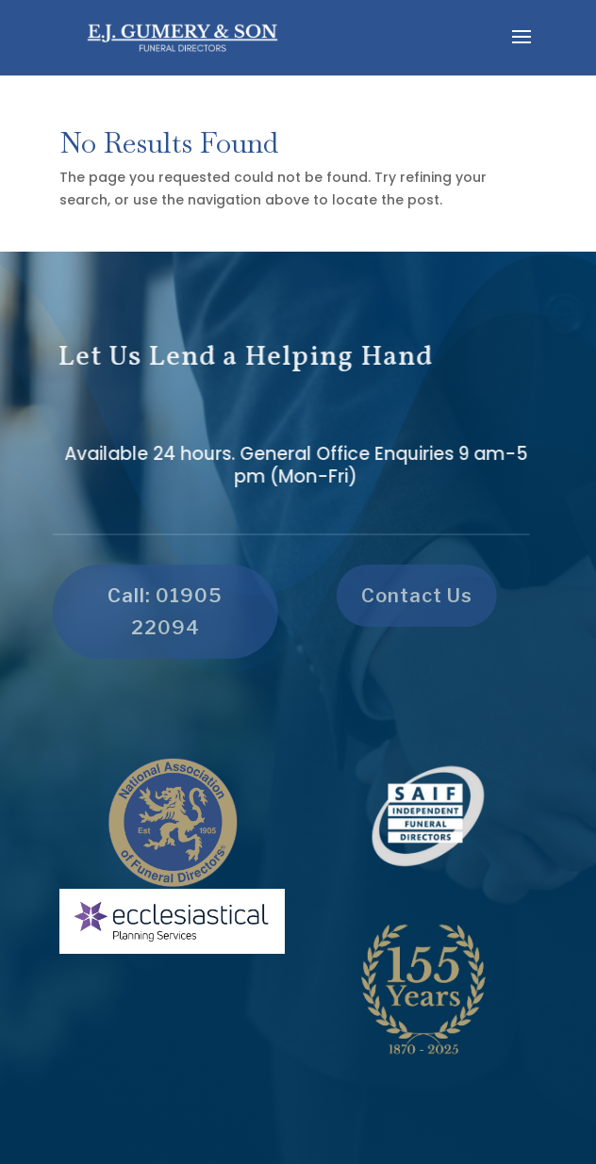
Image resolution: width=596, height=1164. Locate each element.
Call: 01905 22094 (161, 611)
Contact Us (413, 595)
